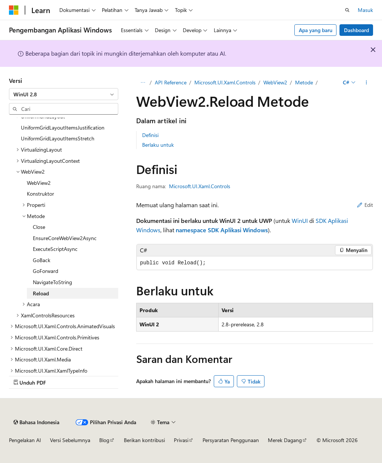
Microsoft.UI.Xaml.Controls (225, 82)
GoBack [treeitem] (41, 260)
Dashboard (356, 30)
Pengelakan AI (25, 440)
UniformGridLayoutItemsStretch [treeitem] (57, 138)
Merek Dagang (285, 440)
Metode (304, 82)
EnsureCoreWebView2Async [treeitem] (65, 238)
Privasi (181, 440)
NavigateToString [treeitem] (52, 282)
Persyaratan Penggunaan (231, 440)
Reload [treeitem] (41, 293)
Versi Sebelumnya (70, 440)
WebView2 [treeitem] (39, 182)
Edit (365, 204)
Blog (104, 440)
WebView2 (275, 82)
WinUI (300, 220)
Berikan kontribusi (144, 440)
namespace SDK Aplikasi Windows (222, 230)
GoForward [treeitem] (45, 270)
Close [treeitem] (39, 226)
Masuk (365, 9)
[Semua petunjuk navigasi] (142, 82)
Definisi (150, 135)
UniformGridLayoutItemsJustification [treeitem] (62, 127)
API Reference (171, 82)
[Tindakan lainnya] (366, 82)
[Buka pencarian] (347, 10)
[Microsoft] (14, 10)
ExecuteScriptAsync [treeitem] (55, 248)
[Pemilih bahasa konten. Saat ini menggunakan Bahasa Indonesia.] (36, 422)
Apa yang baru (315, 30)
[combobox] (63, 94)
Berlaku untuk (158, 144)
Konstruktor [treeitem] (40, 193)
